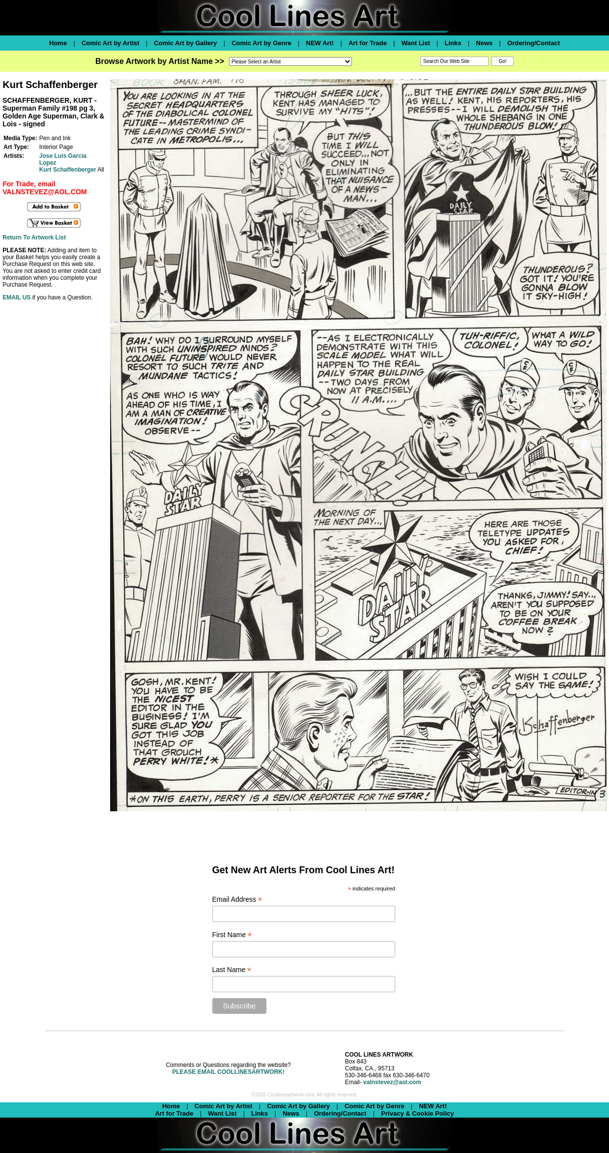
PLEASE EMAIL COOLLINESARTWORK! (228, 1071)
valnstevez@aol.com (392, 1082)
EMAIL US (16, 297)
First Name (232, 935)
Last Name (232, 970)
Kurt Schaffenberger (67, 169)
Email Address (237, 899)
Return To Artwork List (34, 237)
